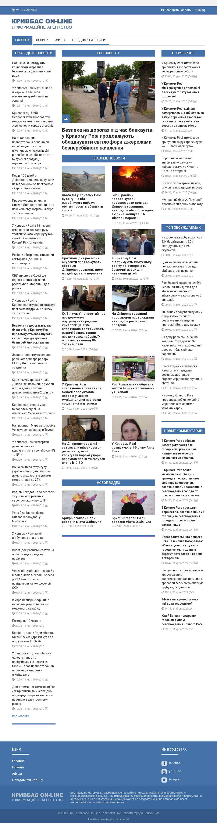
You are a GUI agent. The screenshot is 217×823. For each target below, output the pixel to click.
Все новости (20, 716)
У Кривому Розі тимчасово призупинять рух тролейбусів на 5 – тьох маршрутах (182, 142)
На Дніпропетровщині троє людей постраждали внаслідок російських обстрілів (133, 319)
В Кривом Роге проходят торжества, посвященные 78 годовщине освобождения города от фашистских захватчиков (182, 516)
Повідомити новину (89, 40)
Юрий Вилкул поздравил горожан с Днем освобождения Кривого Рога (182, 620)
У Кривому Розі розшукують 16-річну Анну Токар (133, 447)
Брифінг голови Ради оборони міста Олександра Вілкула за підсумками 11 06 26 (33, 637)
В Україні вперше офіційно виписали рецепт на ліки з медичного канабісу (30, 604)
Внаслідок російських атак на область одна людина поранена (33, 554)
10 (192, 629)
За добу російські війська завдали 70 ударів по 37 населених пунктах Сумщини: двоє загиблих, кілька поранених (181, 345)
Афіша (60, 40)
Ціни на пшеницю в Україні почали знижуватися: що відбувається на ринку (180, 266)
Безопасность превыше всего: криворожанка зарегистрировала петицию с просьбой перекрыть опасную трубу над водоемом (182, 579)
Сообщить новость (176, 10)
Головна (22, 40)
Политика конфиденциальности (108, 819)
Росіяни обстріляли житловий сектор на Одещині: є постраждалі (33, 259)
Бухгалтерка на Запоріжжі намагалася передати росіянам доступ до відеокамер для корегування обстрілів (181, 374)
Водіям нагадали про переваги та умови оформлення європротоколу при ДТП (33, 496)
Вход (200, 10)
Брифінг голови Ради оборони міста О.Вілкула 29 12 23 (131, 522)
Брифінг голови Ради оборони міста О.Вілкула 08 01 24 (81, 522)
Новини (42, 40)
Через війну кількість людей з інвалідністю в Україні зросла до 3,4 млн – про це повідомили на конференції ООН (33, 579)
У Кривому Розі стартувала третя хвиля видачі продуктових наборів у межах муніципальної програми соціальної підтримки (81, 393)
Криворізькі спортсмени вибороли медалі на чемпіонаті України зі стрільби (33, 409)
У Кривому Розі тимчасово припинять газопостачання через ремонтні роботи (180, 67)
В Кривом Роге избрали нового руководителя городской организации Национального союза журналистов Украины (178, 449)
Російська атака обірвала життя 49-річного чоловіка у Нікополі (133, 388)
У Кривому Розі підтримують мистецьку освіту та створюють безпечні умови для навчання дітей (132, 265)
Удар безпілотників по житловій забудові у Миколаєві (28, 517)
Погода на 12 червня (26, 620)
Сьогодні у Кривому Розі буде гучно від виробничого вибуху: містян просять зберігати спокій (82, 202)
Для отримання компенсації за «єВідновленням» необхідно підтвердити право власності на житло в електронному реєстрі (34, 695)
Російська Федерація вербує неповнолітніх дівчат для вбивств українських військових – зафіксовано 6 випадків (181, 291)
